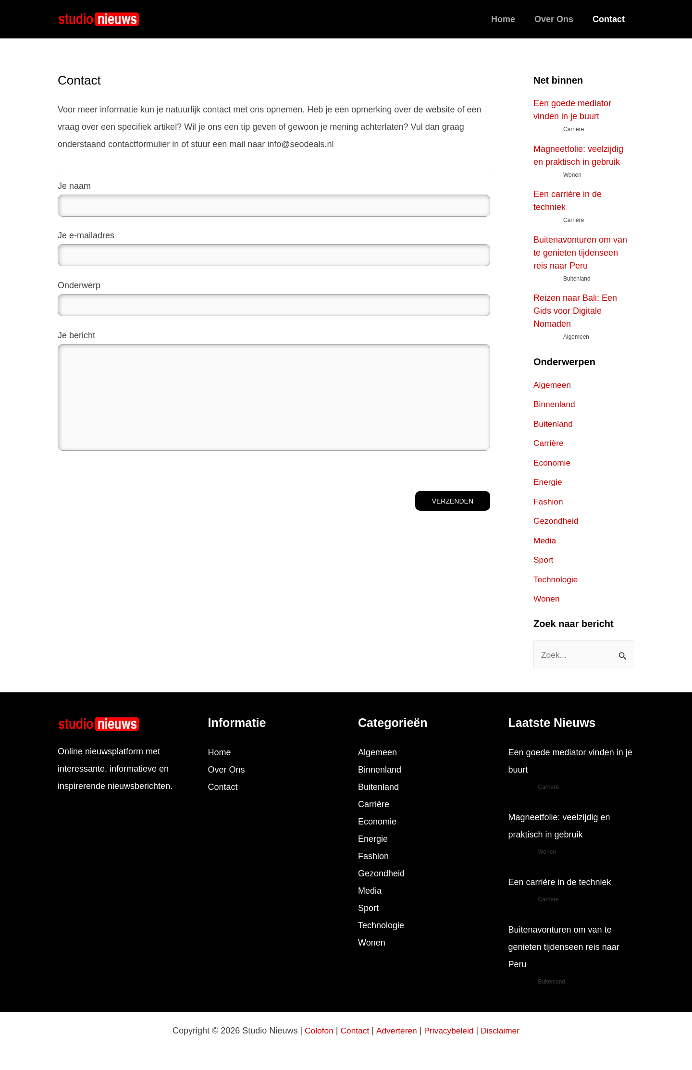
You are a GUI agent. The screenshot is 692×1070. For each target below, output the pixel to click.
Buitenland (553, 424)
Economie (552, 462)
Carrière (549, 443)
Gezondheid (556, 521)
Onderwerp (274, 298)
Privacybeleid (449, 1030)
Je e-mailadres (274, 248)
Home (508, 19)
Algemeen (552, 385)
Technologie (556, 579)
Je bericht (274, 393)
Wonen (547, 598)
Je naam (274, 199)
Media (545, 540)
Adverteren (396, 1030)
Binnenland (555, 404)
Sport (543, 560)
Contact (609, 19)
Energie (548, 482)
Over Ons (556, 19)
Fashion (548, 501)
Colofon (316, 1030)
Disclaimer (502, 1030)
